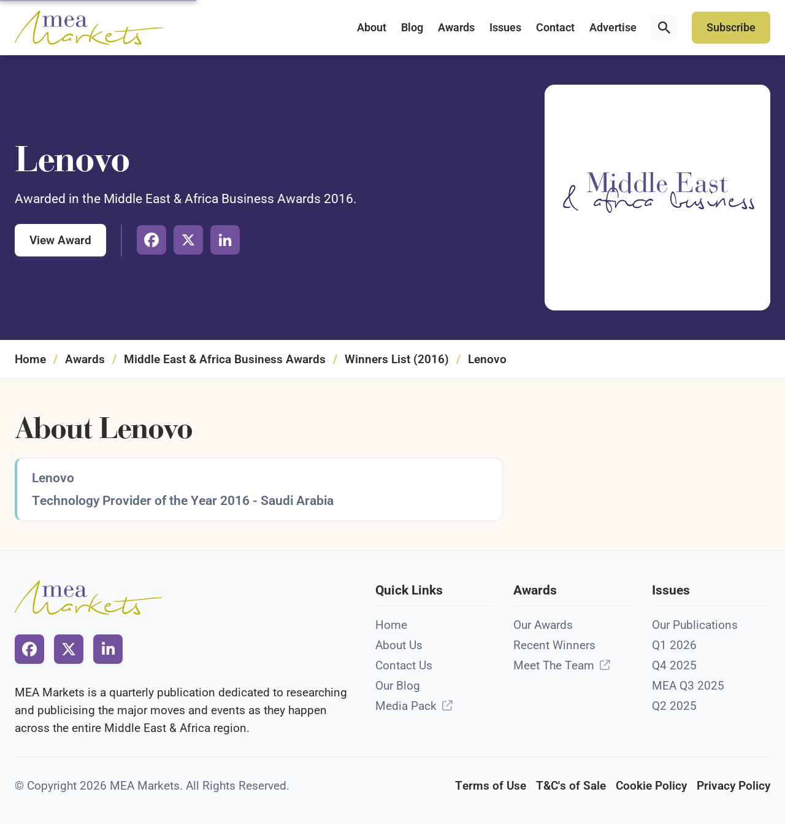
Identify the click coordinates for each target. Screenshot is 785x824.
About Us (399, 645)
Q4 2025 (674, 665)
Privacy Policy (733, 786)
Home (30, 359)
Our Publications (695, 625)
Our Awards (543, 625)
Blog (412, 27)
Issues (505, 27)
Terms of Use (490, 786)
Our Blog (397, 686)
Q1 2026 (674, 645)
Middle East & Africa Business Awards (225, 359)
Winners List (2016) (397, 359)
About (371, 27)
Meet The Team (553, 665)
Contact (555, 27)
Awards (456, 27)
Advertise (613, 27)
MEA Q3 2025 (688, 686)
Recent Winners (554, 645)
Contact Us (403, 665)
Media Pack (406, 706)
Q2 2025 (674, 706)
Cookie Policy (651, 786)
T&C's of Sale (571, 786)
